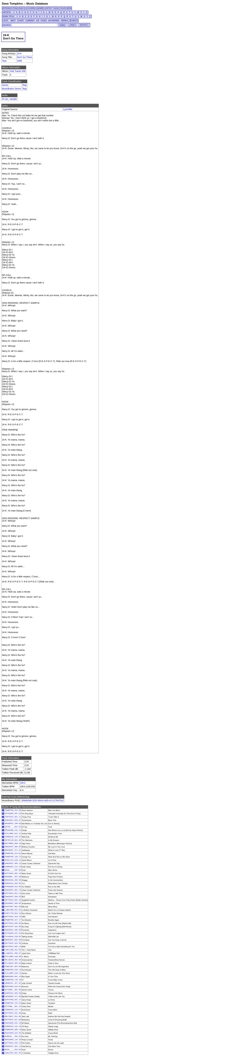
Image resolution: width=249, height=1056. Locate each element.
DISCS (22, 8)
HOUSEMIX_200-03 (13, 824)
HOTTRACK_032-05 (13, 943)
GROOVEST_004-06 (13, 940)
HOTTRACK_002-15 (13, 873)
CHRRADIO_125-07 (13, 837)
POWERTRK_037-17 (13, 920)
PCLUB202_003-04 (13, 963)
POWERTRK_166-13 (13, 857)
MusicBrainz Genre (11, 88)
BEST (13, 20)
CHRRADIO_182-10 (13, 1026)
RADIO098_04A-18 (13, 1023)
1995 (19, 61)
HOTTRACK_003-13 (13, 947)
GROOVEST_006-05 (13, 847)
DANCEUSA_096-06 (13, 993)
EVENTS (74, 20)
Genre (5, 85)
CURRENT (30, 20)
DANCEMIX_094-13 (13, 890)
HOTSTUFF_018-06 (13, 927)
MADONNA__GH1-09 (13, 877)
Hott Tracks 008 (18, 71)
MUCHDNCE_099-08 (13, 903)
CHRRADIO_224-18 (13, 867)
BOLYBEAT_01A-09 (13, 1016)
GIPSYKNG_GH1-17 (13, 1000)
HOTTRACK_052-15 (13, 893)
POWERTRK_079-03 (13, 853)
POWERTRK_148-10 (13, 980)
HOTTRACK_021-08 (13, 1020)
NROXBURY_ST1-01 (13, 850)
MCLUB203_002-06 (13, 960)
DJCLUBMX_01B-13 (13, 973)
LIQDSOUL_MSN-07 (13, 953)
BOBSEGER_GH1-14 (13, 976)
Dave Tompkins (12, 3)
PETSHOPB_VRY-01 (13, 933)
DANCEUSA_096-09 (13, 880)
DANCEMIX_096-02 (13, 897)
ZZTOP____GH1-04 (13, 827)
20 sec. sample (9, 99)
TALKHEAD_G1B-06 (13, 937)
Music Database (37, 3)
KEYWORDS (54, 20)
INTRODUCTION (10, 8)
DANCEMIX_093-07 (13, 820)
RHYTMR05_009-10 (13, 843)
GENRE (40, 8)
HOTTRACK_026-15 (13, 917)
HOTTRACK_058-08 (13, 923)
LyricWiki (67, 109)
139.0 (22, 783)
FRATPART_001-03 (13, 907)
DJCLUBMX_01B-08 (13, 957)
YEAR (62, 8)
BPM (69, 8)
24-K (19, 53)
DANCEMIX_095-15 (13, 863)
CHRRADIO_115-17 (13, 1010)
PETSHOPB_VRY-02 (13, 814)
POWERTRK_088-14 (13, 1030)
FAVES (44, 20)
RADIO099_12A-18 (13, 1040)
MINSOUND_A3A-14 (13, 830)
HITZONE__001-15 (13, 1006)
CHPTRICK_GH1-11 (13, 817)
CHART (20, 20)
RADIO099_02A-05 (13, 1033)
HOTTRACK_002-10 (13, 900)
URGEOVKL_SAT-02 (13, 983)
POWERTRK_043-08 (13, 810)
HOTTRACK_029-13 (13, 1043)
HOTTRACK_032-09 (13, 1013)
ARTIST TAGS (51, 8)
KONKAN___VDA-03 (13, 1036)
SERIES (64, 20)
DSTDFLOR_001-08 (13, 840)
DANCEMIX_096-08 (13, 930)
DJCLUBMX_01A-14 (13, 833)
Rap (25, 85)
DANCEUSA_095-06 (13, 883)
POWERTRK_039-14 (13, 970)
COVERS (31, 8)
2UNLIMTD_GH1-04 (13, 1053)
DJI (37, 20)
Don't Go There (24, 57)
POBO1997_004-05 (13, 966)
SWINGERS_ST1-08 (13, 996)
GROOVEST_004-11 (13, 1046)
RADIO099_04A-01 (13, 986)
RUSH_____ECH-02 (13, 1050)
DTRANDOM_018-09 (13, 887)
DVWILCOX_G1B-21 (13, 860)
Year (4, 61)
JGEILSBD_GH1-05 (13, 950)
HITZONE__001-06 (13, 990)
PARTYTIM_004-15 (13, 913)
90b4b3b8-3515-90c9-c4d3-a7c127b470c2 (43, 800)
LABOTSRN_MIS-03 (13, 910)
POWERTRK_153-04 (13, 1003)
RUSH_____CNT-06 (13, 870)
